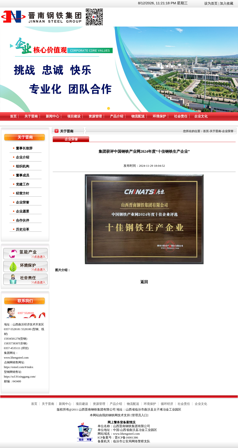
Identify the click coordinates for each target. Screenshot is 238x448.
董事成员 (22, 175)
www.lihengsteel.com (16, 357)
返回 (144, 282)
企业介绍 (22, 157)
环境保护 (159, 116)
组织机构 (22, 166)
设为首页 (211, 3)
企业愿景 (22, 211)
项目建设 (74, 116)
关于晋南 (31, 116)
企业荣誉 (22, 202)
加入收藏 (226, 3)
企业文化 (201, 116)
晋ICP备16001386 (126, 437)
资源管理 (95, 116)
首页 (13, 116)
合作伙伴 (22, 220)
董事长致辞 (24, 148)
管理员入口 (139, 415)
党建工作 (22, 184)
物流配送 (138, 116)
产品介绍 (116, 116)
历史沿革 (22, 229)
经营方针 (22, 193)
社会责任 (180, 116)
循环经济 (167, 404)
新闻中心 (52, 116)
